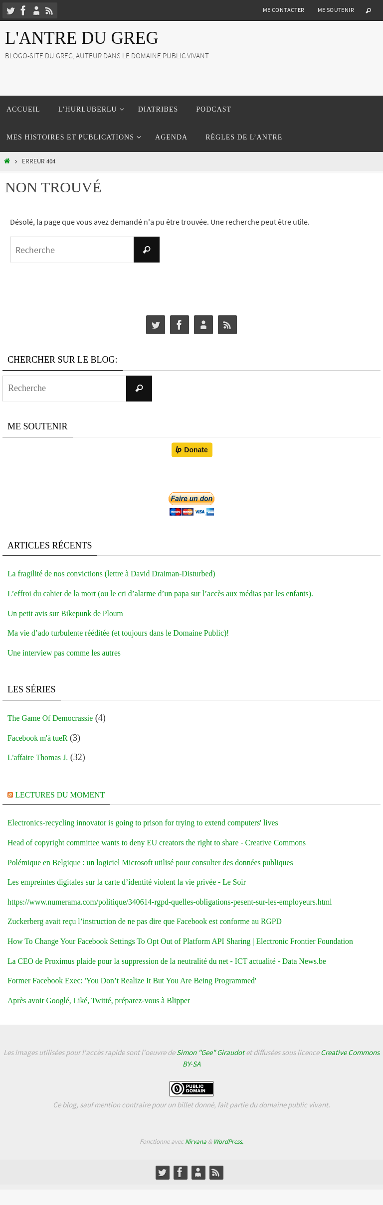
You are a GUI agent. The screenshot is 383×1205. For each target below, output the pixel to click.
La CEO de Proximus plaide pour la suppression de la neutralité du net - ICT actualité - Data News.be (190, 976)
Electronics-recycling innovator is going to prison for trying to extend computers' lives (162, 822)
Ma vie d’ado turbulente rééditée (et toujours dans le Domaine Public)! (134, 633)
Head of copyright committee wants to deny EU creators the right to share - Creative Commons (178, 842)
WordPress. (228, 1156)
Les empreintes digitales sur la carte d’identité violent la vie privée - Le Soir (144, 882)
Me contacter (284, 9)
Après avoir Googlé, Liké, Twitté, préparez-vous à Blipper (112, 1015)
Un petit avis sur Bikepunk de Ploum (73, 613)
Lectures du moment (66, 795)
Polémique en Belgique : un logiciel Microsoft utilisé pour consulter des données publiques (171, 862)
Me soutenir (336, 9)
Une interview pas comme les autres (72, 653)
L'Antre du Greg (82, 38)
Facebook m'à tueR (41, 738)
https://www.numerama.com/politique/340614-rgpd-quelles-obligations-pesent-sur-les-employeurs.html (193, 902)
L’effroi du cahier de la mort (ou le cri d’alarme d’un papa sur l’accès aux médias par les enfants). (182, 593)
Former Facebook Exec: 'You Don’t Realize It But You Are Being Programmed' (150, 996)
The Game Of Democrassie (56, 718)
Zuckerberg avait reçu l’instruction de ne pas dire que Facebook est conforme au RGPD (164, 921)
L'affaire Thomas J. (42, 757)
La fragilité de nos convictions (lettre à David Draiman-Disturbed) (126, 573)
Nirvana (195, 1156)
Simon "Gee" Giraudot (210, 1067)
